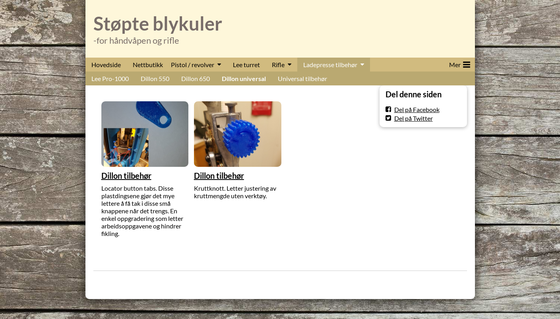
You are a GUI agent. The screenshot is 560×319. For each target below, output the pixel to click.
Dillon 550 (155, 78)
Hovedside (106, 64)
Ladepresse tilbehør (330, 64)
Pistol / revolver (192, 64)
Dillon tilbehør (126, 175)
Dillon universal (244, 78)
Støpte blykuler (157, 23)
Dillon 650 (195, 78)
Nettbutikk (148, 64)
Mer (459, 63)
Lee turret (246, 64)
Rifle (278, 64)
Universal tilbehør (302, 78)
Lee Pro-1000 (110, 78)
